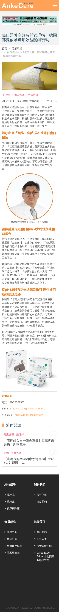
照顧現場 (17, 48)
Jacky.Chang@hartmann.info (28, 408)
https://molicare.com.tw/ (29, 414)
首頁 (4, 48)
